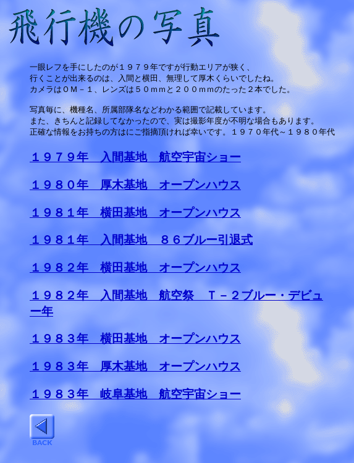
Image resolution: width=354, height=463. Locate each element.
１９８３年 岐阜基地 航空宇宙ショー (135, 399)
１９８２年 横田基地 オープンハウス (135, 273)
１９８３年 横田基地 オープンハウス (135, 344)
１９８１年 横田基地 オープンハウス (135, 218)
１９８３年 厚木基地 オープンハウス (135, 371)
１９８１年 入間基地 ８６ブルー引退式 (141, 245)
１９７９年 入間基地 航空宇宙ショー (135, 162)
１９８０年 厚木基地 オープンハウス (135, 190)
